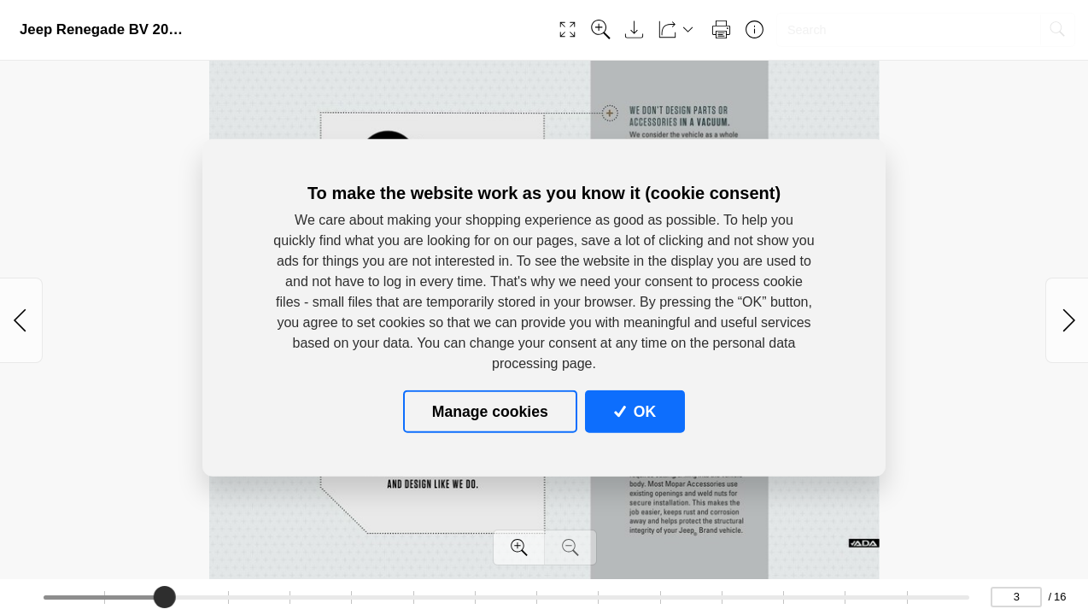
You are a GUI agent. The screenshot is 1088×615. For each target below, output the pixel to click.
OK (635, 410)
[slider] (166, 597)
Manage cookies (490, 410)
